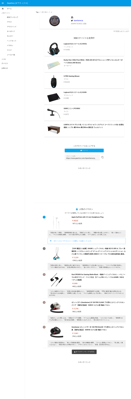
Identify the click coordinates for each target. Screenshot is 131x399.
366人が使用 (76, 312)
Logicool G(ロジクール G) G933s (75, 44)
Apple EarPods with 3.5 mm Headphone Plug (87, 217)
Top (37, 12)
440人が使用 (76, 286)
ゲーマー (45, 12)
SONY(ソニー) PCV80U (72, 108)
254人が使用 (76, 336)
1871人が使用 (77, 223)
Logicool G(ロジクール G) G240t (75, 92)
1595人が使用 (77, 260)
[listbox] (12, 38)
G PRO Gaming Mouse (72, 76)
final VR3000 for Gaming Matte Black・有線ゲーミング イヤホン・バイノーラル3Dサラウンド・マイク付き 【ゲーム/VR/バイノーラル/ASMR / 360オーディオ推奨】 (98, 277)
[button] (102, 157)
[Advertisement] (84, 184)
